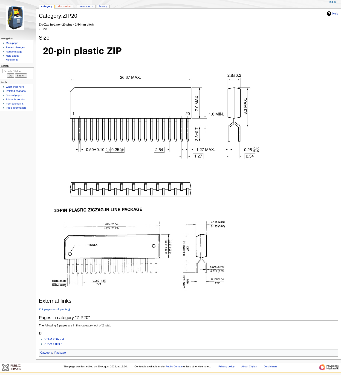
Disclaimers (270, 366)
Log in (332, 1)
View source (86, 6)
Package (60, 352)
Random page (14, 51)
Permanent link (14, 103)
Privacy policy (226, 366)
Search (5, 65)
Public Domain (174, 366)
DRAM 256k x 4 (53, 339)
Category (46, 352)
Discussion (64, 6)
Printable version (15, 99)
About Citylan (249, 366)
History (103, 6)
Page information (16, 107)
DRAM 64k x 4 (52, 344)
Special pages (14, 95)
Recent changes (15, 47)
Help (332, 13)
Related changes (16, 91)
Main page (12, 43)
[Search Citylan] (17, 71)
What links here (15, 86)
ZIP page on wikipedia (53, 309)
